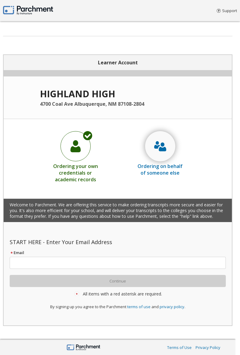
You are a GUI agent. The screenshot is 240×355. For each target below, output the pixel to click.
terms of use (139, 306)
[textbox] (120, 263)
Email (17, 252)
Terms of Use (179, 347)
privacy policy (172, 306)
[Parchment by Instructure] (83, 347)
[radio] (75, 156)
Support (227, 10)
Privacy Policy (208, 347)
